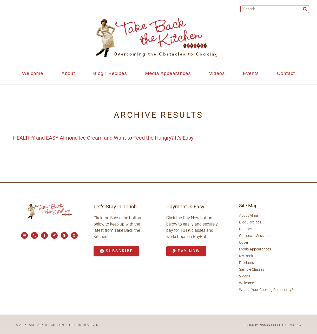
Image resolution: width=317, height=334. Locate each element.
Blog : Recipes (110, 73)
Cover (243, 242)
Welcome (32, 73)
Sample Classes (251, 269)
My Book (246, 256)
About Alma (248, 215)
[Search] (305, 9)
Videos (217, 73)
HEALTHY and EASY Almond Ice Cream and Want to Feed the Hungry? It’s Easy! (104, 138)
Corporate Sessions (254, 236)
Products (246, 263)
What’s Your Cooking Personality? (266, 290)
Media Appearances (168, 73)
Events (251, 73)
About (68, 73)
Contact (286, 73)
